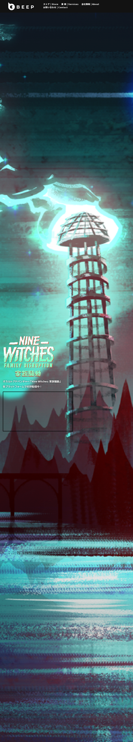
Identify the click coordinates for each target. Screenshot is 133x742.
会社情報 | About (90, 4)
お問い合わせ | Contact (55, 7)
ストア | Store (50, 4)
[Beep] (21, 6)
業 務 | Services (70, 4)
